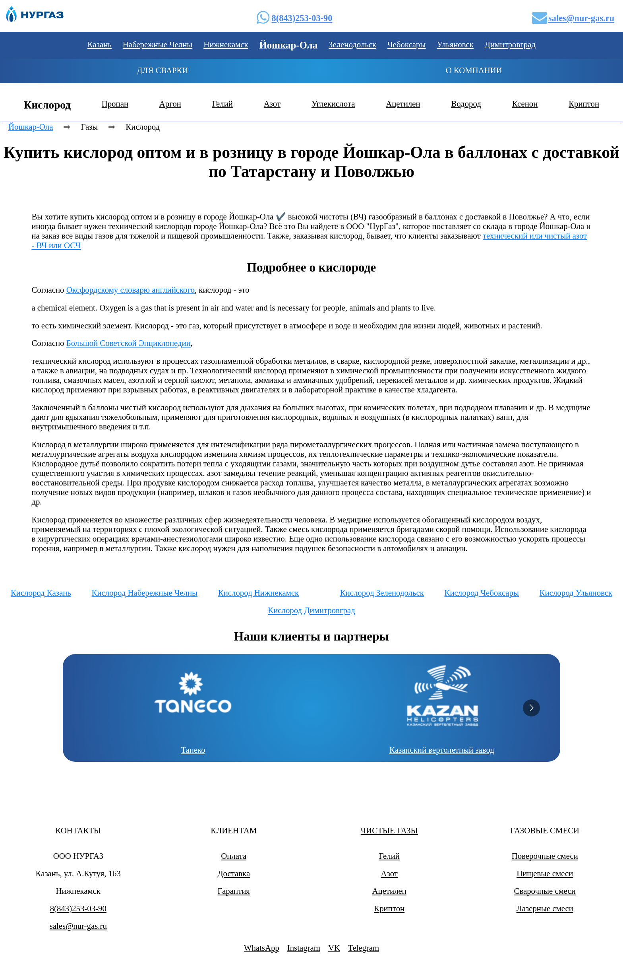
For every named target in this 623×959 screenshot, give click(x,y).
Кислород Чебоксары (482, 592)
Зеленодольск (352, 44)
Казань (99, 44)
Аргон (170, 103)
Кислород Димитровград (311, 610)
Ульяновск (455, 44)
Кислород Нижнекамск (258, 592)
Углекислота (333, 103)
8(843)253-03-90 (302, 18)
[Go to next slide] (531, 707)
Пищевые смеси (545, 873)
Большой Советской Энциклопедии (128, 342)
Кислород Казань (41, 592)
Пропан (115, 103)
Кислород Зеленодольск (382, 592)
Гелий (222, 103)
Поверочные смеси (545, 855)
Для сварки (162, 70)
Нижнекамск (225, 44)
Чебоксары (406, 44)
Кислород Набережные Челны (145, 592)
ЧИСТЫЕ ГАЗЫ (389, 830)
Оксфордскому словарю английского (130, 289)
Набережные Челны (158, 44)
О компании (474, 70)
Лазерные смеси (545, 908)
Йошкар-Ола (30, 126)
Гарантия (234, 890)
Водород (466, 103)
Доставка (233, 873)
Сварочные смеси (545, 890)
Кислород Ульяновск (576, 592)
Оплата (233, 855)
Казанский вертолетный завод (442, 749)
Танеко (193, 749)
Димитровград (510, 44)
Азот (272, 103)
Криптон (584, 103)
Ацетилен (403, 103)
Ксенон (525, 103)
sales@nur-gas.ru (581, 18)
